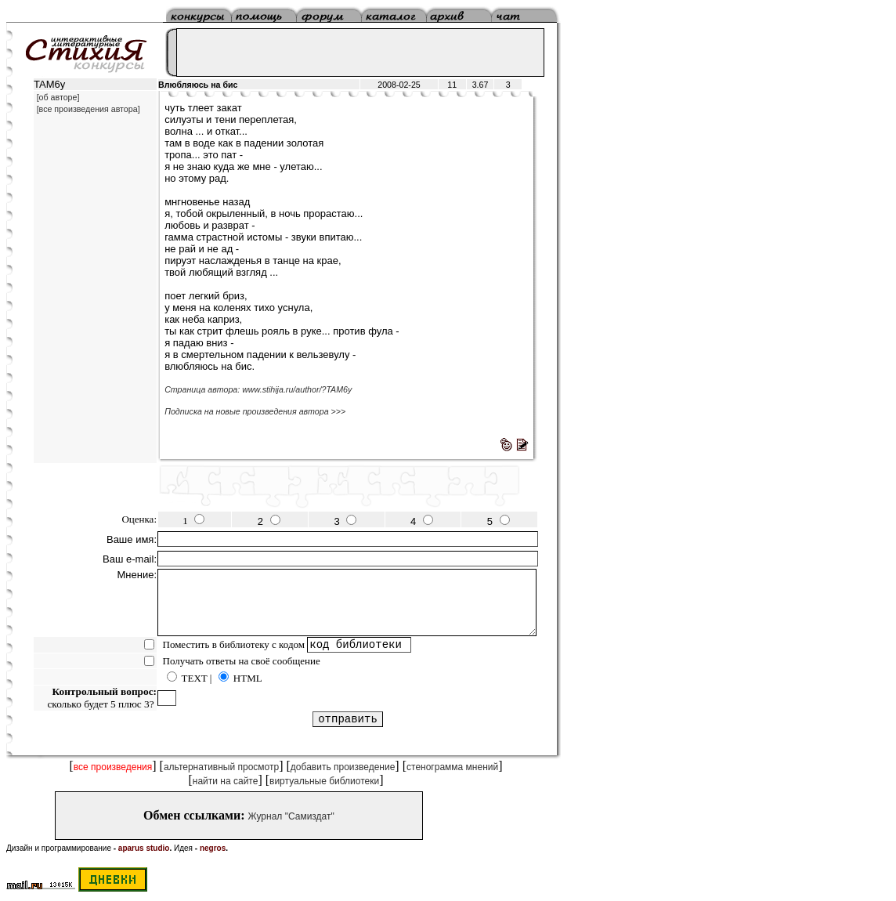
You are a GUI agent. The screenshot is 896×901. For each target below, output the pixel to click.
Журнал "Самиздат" (291, 816)
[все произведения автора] (88, 109)
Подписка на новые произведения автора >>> (254, 411)
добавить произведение (343, 767)
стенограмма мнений (452, 767)
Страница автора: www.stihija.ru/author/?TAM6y (258, 389)
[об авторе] (58, 97)
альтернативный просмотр (221, 767)
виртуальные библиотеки (324, 781)
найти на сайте (225, 781)
